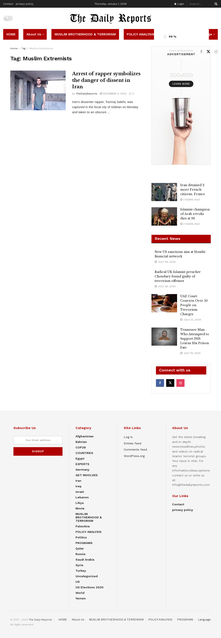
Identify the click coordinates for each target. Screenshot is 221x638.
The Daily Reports (40, 619)
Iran (78, 480)
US (78, 581)
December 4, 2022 (113, 93)
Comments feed (135, 449)
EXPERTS (82, 464)
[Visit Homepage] (110, 18)
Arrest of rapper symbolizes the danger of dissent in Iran (106, 80)
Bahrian (81, 442)
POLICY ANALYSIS (140, 34)
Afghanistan (85, 436)
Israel (80, 491)
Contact (8, 3)
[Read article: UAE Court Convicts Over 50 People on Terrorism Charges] (164, 303)
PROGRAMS (84, 543)
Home (14, 48)
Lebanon (82, 497)
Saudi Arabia (85, 559)
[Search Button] (215, 4)
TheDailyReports (86, 93)
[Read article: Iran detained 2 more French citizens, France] (164, 192)
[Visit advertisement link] (181, 105)
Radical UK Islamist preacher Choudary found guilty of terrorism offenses (178, 276)
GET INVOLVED (87, 475)
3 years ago (190, 199)
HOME (11, 34)
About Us (33, 34)
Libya (80, 503)
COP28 (81, 447)
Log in (128, 437)
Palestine (83, 526)
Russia (80, 554)
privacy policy (24, 3)
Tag (24, 48)
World (80, 592)
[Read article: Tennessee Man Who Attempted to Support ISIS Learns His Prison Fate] (164, 337)
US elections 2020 (89, 587)
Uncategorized (87, 576)
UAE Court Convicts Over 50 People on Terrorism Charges (194, 305)
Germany (82, 469)
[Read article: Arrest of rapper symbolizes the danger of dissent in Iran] (38, 90)
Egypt (80, 458)
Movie (80, 508)
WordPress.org (134, 456)
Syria (79, 565)
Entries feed (132, 443)
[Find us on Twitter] (208, 51)
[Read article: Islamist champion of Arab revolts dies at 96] (164, 216)
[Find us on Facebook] (201, 51)
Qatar (80, 548)
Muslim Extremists (41, 48)
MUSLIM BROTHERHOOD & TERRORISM (85, 34)
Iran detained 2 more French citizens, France (192, 189)
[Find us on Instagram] (216, 51)
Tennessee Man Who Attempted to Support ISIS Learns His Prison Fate (194, 338)
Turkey (81, 570)
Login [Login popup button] (179, 3)
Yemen (81, 598)
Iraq (78, 486)
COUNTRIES (84, 453)
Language (204, 619)
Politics (81, 537)
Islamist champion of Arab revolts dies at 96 (195, 213)
